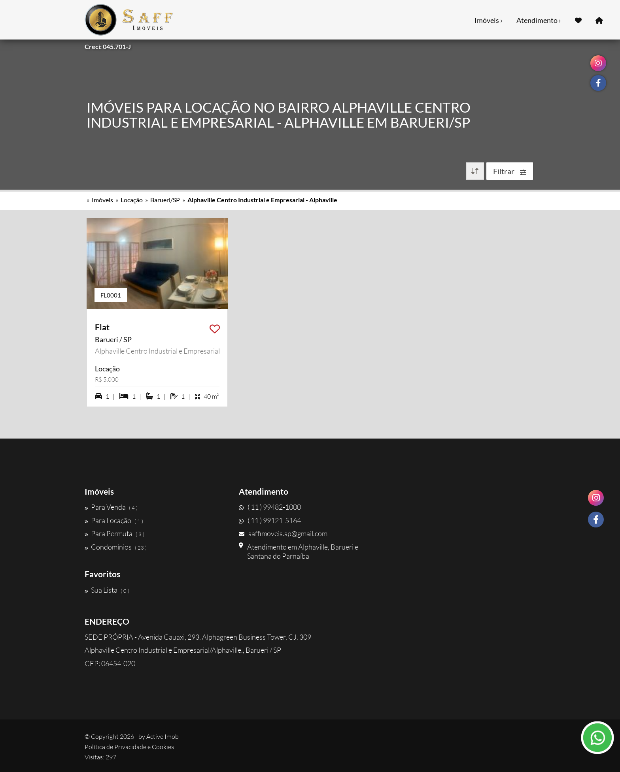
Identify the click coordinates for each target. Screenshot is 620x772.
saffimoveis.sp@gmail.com (283, 533)
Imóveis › (488, 20)
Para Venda (111, 507)
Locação (132, 199)
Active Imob (162, 736)
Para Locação (114, 520)
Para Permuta (114, 533)
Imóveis (102, 199)
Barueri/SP (165, 199)
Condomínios (116, 546)
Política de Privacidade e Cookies (129, 747)
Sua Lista (107, 590)
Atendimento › (538, 20)
